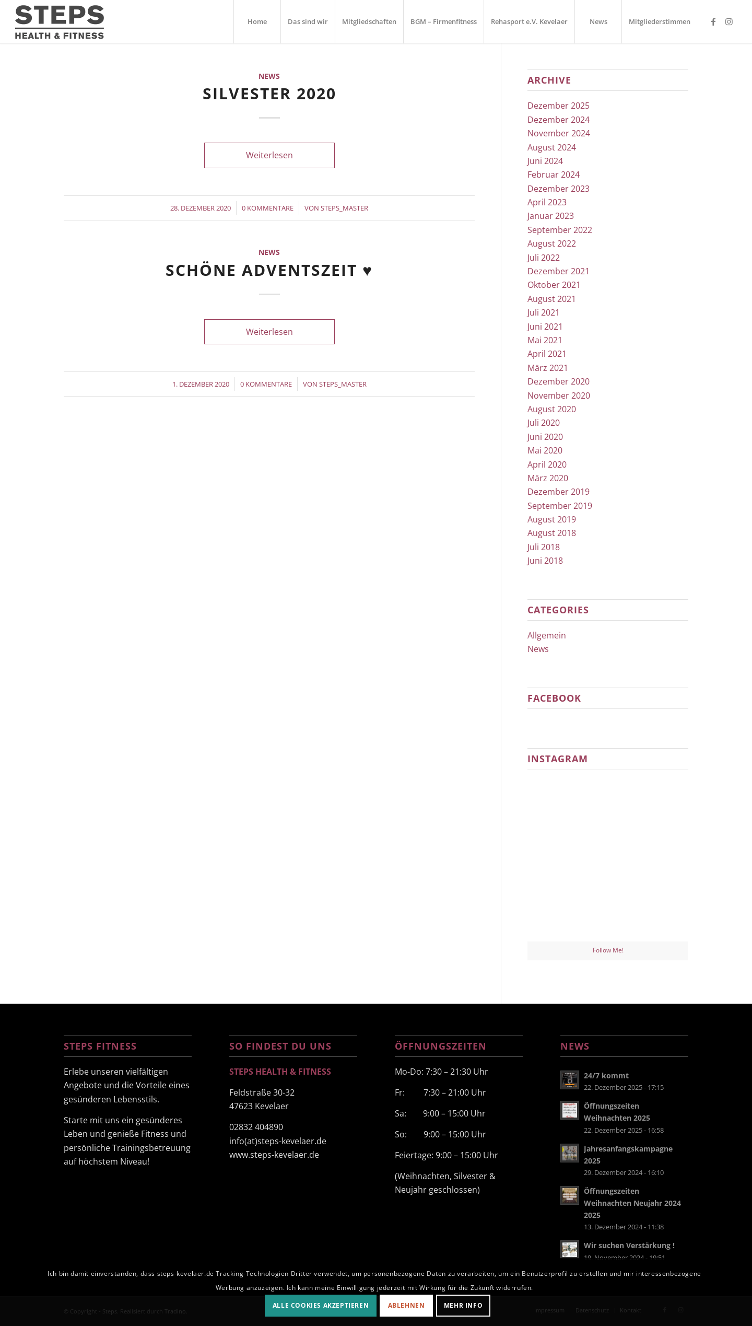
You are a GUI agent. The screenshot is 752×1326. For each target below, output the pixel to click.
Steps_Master (344, 208)
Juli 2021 (543, 312)
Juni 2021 (545, 326)
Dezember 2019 (558, 491)
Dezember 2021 (558, 271)
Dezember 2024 (558, 119)
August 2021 (551, 299)
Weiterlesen (269, 155)
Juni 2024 (545, 161)
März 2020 (547, 478)
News (269, 76)
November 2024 (558, 133)
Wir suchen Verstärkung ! (629, 1245)
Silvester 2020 (269, 93)
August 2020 (551, 409)
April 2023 (547, 202)
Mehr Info (463, 1305)
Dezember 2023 (558, 188)
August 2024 (551, 147)
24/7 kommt (606, 1075)
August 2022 (551, 243)
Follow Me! (608, 950)
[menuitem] (256, 21)
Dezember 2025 (558, 105)
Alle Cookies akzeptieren (321, 1305)
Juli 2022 (543, 257)
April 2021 (547, 353)
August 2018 (551, 533)
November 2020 (558, 395)
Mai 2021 (544, 340)
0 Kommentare (267, 208)
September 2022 (559, 230)
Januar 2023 (550, 216)
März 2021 (547, 368)
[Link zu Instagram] (729, 21)
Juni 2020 (545, 437)
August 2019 (551, 519)
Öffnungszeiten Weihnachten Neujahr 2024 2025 (632, 1203)
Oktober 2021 (554, 284)
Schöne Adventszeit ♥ (269, 270)
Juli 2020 (543, 422)
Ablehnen (406, 1305)
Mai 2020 (544, 450)
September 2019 (559, 505)
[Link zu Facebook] (713, 21)
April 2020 (547, 464)
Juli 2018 (543, 547)
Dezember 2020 (558, 381)
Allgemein (546, 635)
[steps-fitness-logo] (72, 21)
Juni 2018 (545, 560)
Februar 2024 (553, 174)
